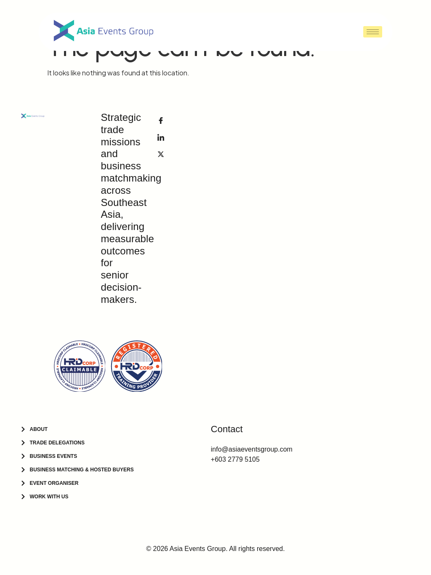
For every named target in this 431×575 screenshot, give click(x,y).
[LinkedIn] (160, 137)
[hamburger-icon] (372, 31)
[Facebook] (160, 120)
